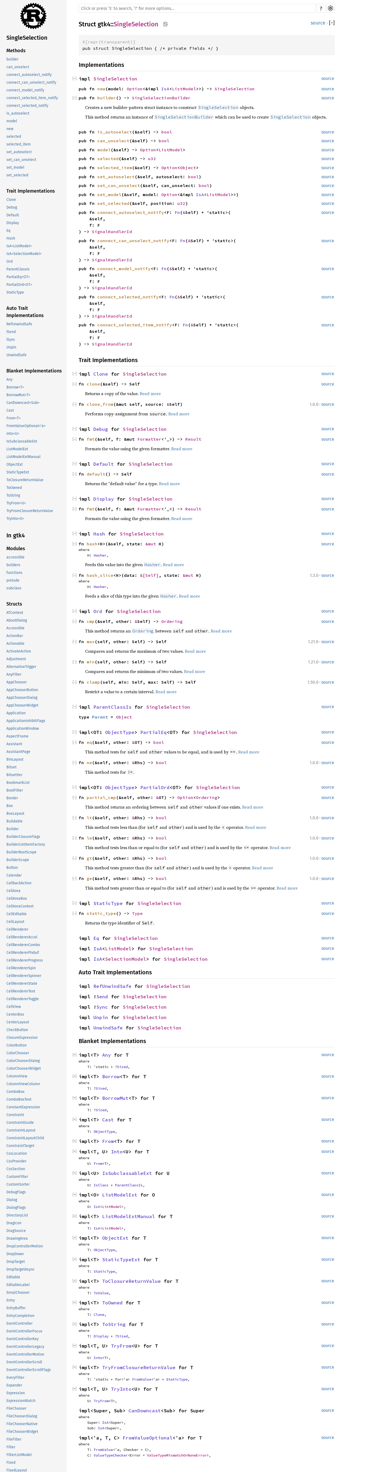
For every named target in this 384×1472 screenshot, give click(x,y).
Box (9, 806)
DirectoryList (17, 1215)
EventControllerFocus (24, 1331)
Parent (100, 717)
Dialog (11, 1200)
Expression (15, 1393)
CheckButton (17, 1030)
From (108, 1141)
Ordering (172, 621)
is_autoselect (17, 113)
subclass (13, 588)
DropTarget (15, 1261)
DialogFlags (16, 1207)
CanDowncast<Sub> (22, 402)
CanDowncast (145, 1411)
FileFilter (13, 1439)
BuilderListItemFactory (25, 844)
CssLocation (16, 1153)
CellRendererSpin (21, 968)
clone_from (100, 404)
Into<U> (12, 433)
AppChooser (16, 682)
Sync (102, 1007)
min (91, 661)
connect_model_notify (25, 90)
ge (89, 878)
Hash (10, 238)
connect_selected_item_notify (32, 98)
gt (89, 858)
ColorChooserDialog (23, 1061)
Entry (10, 1300)
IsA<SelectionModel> (24, 254)
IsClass (101, 1185)
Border (12, 798)
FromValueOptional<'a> (26, 426)
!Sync (10, 339)
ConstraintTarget (20, 1145)
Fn (177, 212)
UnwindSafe (16, 355)
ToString (13, 495)
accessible (15, 557)
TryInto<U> (15, 518)
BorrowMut (115, 1098)
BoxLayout (15, 813)
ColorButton (16, 1045)
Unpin (11, 347)
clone (93, 384)
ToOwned (14, 487)
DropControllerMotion (24, 1246)
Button (12, 867)
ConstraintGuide (20, 1122)
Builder (12, 829)
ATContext (14, 612)
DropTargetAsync (20, 1269)
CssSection (15, 1169)
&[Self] (149, 575)
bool (166, 132)
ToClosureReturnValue (24, 480)
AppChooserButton (22, 690)
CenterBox (15, 1014)
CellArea (13, 891)
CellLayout (15, 921)
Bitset (11, 767)
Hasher (100, 555)
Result (193, 439)
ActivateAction (18, 651)
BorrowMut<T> (18, 395)
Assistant (14, 744)
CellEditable (16, 914)
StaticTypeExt (17, 472)
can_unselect (17, 67)
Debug (11, 207)
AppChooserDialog (21, 697)
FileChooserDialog (21, 1416)
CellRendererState (21, 983)
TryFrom (121, 1346)
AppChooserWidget (22, 705)
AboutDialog (16, 620)
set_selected (17, 175)
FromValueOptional (148, 1438)
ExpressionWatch (20, 1400)
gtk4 (104, 24)
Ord (9, 261)
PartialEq (153, 732)
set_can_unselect (21, 159)
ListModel (184, 88)
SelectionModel (125, 959)
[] (332, 23)
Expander (14, 1385)
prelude (12, 580)
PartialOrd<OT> (19, 284)
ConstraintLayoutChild (25, 1138)
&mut (152, 543)
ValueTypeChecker (111, 1455)
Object (188, 167)
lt (89, 817)
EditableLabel (18, 1285)
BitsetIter (14, 775)
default (96, 474)
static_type (101, 913)
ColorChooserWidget (23, 1068)
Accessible (15, 628)
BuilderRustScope (21, 852)
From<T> (13, 418)
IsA (165, 88)
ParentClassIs (18, 269)
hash (92, 543)
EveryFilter (15, 1377)
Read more (150, 393)
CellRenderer (17, 929)
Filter (10, 1447)
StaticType (15, 292)
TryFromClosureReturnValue (29, 511)
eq (89, 742)
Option (135, 88)
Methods (16, 51)
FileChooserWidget (22, 1431)
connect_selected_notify (27, 105)
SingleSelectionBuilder (161, 97)
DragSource (16, 1230)
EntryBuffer (16, 1308)
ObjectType (119, 732)
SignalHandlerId (112, 231)
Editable (13, 1277)
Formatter (149, 439)
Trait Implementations (30, 191)
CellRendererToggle (22, 999)
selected (13, 136)
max (91, 641)
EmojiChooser (18, 1292)
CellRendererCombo (23, 945)
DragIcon (13, 1223)
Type (137, 913)
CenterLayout (17, 1022)
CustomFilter (17, 1176)
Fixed (10, 1462)
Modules (15, 549)
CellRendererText (20, 991)
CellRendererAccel (21, 937)
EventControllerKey (22, 1339)
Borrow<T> (15, 387)
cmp (91, 621)
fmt (91, 439)
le (89, 838)
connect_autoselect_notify (29, 74)
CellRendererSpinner (23, 976)
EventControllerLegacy (25, 1346)
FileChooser (16, 1408)
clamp (93, 682)
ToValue (101, 1293)
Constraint (15, 1115)
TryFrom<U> (16, 503)
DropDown (15, 1254)
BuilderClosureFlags (23, 836)
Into (117, 1152)
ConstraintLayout (20, 1130)
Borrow (111, 1076)
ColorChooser (17, 1053)
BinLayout (14, 759)
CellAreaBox (16, 898)
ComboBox (15, 1091)
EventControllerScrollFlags (28, 1370)
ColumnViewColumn (23, 1084)
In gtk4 (15, 535)
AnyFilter (13, 674)
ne (89, 762)
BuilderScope (17, 860)
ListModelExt (17, 449)
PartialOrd (155, 787)
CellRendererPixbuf (22, 952)
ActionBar (14, 636)
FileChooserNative (22, 1424)
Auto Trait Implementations (25, 311)
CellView (13, 1006)
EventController (19, 1323)
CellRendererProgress (24, 960)
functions (14, 572)
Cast (10, 410)
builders (13, 565)
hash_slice (100, 575)
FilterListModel (19, 1455)
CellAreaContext (20, 906)
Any (9, 379)
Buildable (14, 821)
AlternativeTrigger (21, 666)
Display (12, 223)
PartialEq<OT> (18, 277)
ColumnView (16, 1076)
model (11, 121)
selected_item (18, 144)
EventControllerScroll (24, 1362)
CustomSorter (18, 1184)
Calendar (14, 875)
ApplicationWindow (22, 728)
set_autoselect (19, 152)
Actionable (15, 643)
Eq (8, 230)
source (318, 23)
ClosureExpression (22, 1037)
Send (102, 997)
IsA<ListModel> (19, 246)
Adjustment (16, 659)
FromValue (141, 1379)
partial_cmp (101, 797)
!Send (11, 332)
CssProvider (16, 1161)
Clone (11, 199)
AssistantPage (18, 751)
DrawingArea (17, 1238)
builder (12, 59)
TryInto (121, 1389)
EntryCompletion (20, 1315)
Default (12, 215)
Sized (122, 1066)
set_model (15, 167)
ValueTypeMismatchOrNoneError (177, 1455)
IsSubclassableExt (21, 441)
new (9, 129)
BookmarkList (18, 782)
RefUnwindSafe (19, 324)
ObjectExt (14, 464)
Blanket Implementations (34, 371)
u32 (152, 158)
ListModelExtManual (23, 457)
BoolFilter (14, 790)
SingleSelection (26, 37)
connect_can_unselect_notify (31, 82)
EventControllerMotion (25, 1354)
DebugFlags (16, 1192)
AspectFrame (17, 736)
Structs (14, 604)
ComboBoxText (18, 1099)
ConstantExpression (23, 1107)
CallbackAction (18, 883)
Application (16, 713)
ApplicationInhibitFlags (25, 721)
